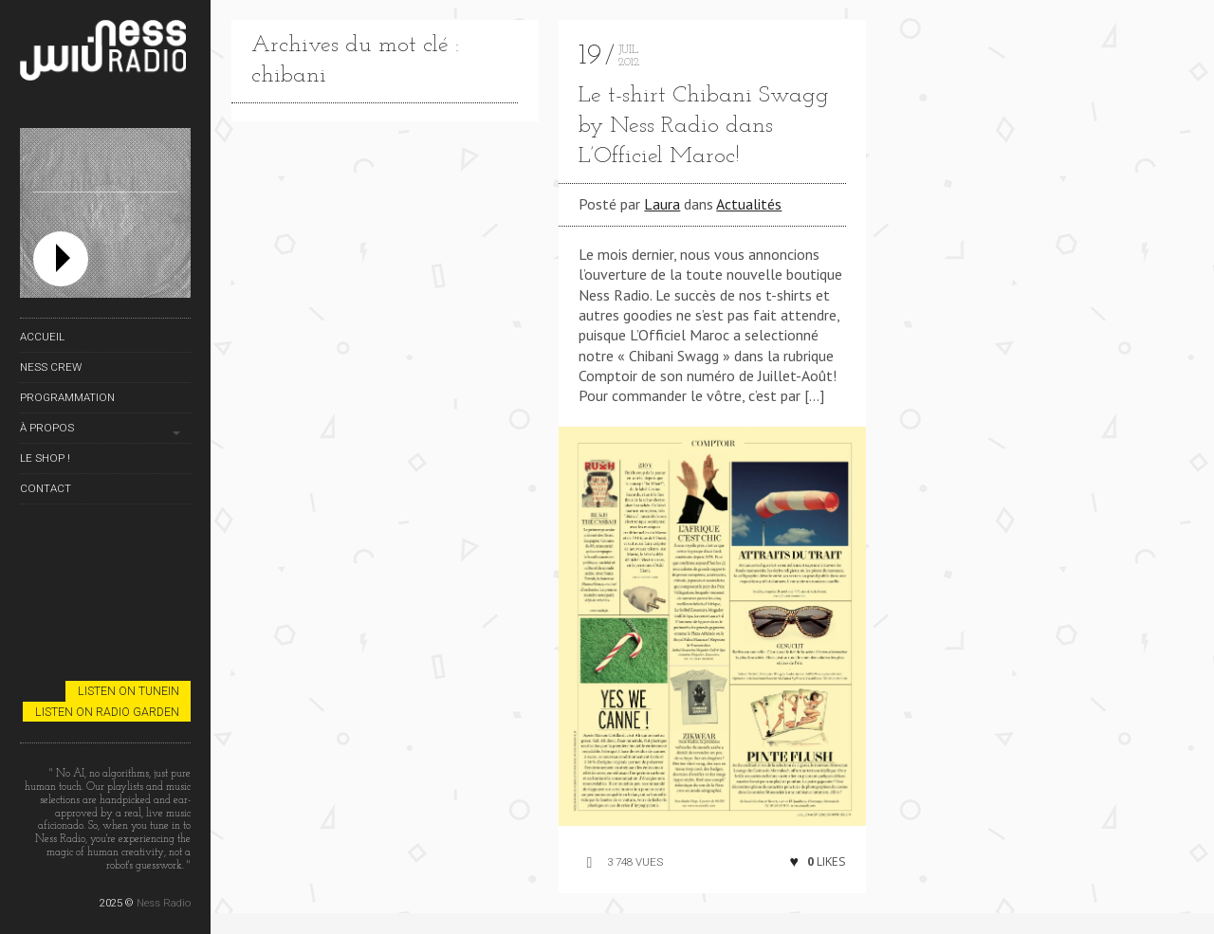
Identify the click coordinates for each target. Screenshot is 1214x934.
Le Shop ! (45, 458)
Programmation (67, 397)
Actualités (749, 203)
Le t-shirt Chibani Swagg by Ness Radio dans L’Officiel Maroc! (704, 126)
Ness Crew (51, 367)
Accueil (42, 336)
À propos (47, 427)
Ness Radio (164, 902)
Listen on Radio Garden (107, 712)
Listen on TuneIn (128, 691)
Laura (662, 203)
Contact (45, 488)
